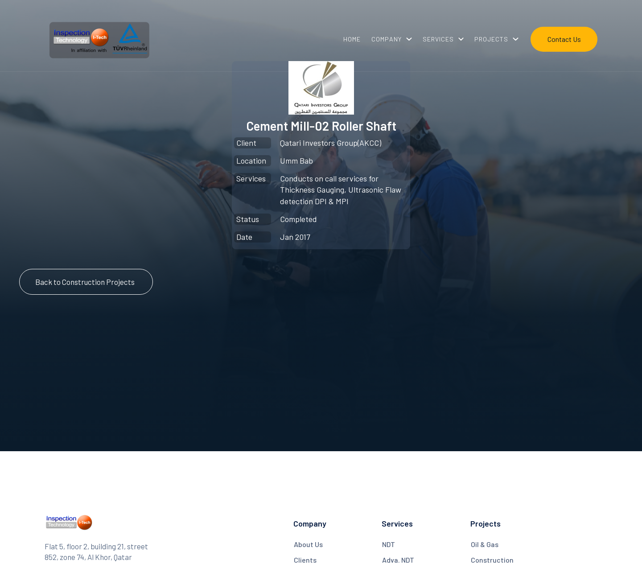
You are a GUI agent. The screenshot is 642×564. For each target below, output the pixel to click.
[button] (391, 39)
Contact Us (564, 39)
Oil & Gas (484, 544)
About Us (308, 544)
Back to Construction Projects (85, 281)
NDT (388, 544)
